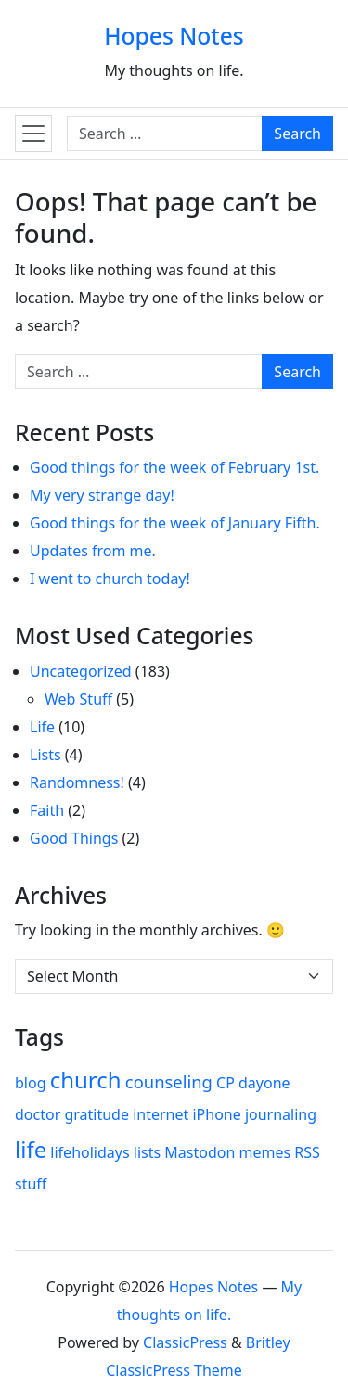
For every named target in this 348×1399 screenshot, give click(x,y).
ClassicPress (185, 1342)
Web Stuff (78, 699)
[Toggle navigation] (33, 133)
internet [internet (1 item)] (160, 1114)
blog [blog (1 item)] (30, 1083)
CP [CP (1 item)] (225, 1083)
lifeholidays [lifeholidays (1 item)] (89, 1152)
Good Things (74, 838)
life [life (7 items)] (30, 1149)
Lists (45, 754)
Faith (47, 810)
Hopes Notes (174, 35)
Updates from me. (93, 551)
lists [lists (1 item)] (147, 1152)
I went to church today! (110, 578)
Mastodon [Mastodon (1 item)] (199, 1152)
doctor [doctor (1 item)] (37, 1114)
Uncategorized (81, 671)
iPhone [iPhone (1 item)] (216, 1114)
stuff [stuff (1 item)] (30, 1184)
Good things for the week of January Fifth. (175, 523)
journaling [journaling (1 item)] (280, 1114)
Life (42, 727)
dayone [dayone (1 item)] (264, 1083)
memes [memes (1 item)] (265, 1152)
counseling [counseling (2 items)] (169, 1081)
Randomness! (77, 782)
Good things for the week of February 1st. (174, 467)
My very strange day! (102, 495)
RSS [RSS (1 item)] (307, 1152)
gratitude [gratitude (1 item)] (96, 1114)
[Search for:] (165, 133)
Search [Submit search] (297, 133)
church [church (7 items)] (86, 1079)
